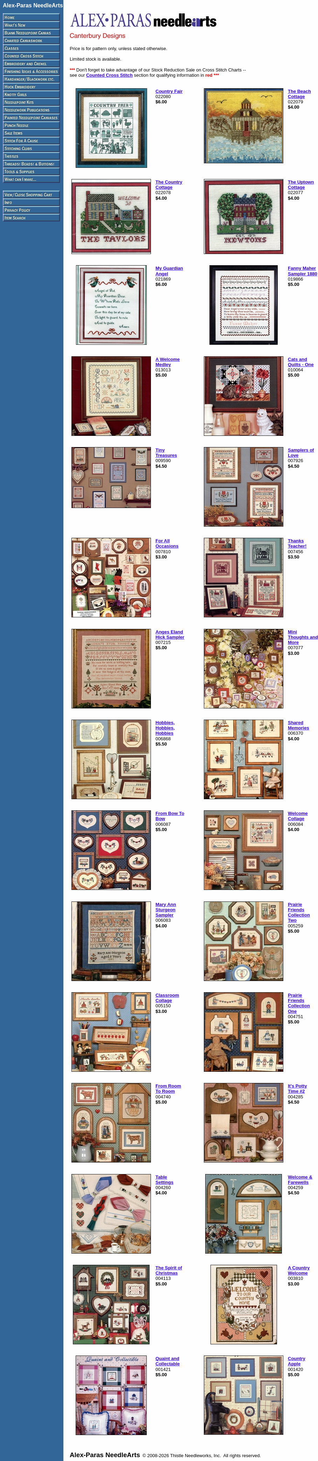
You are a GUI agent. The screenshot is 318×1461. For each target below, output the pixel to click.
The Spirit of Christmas (168, 1270)
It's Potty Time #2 (297, 1088)
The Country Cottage (168, 184)
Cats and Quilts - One (301, 362)
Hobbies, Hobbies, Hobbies (165, 728)
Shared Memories (298, 725)
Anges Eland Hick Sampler (169, 634)
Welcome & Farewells (300, 1179)
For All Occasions (167, 543)
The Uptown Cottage (301, 184)
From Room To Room (168, 1088)
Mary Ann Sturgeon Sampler (165, 910)
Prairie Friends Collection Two (299, 912)
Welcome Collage (298, 816)
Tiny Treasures (166, 452)
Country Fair (168, 91)
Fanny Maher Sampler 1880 (302, 271)
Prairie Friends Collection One (299, 1003)
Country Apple (296, 1361)
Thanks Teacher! (297, 543)
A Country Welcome (299, 1270)
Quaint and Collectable (167, 1361)
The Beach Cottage (299, 94)
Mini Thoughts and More (303, 637)
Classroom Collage (167, 998)
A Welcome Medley (167, 362)
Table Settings (164, 1179)
